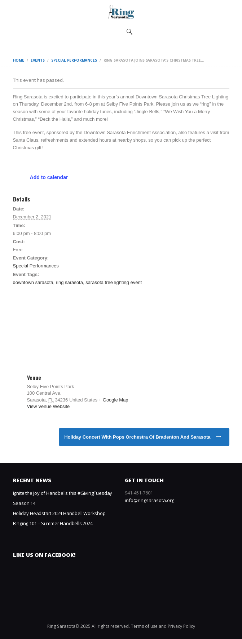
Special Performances (74, 60)
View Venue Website (48, 406)
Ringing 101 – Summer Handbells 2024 (53, 523)
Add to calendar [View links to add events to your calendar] (49, 177)
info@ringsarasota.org (149, 500)
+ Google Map (113, 400)
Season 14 (24, 503)
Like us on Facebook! (44, 554)
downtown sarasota (33, 282)
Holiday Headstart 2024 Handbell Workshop (59, 513)
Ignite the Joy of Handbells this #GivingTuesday (63, 493)
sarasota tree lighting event (113, 282)
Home (18, 60)
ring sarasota (69, 282)
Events (38, 60)
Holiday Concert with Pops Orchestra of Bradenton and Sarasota (137, 437)
